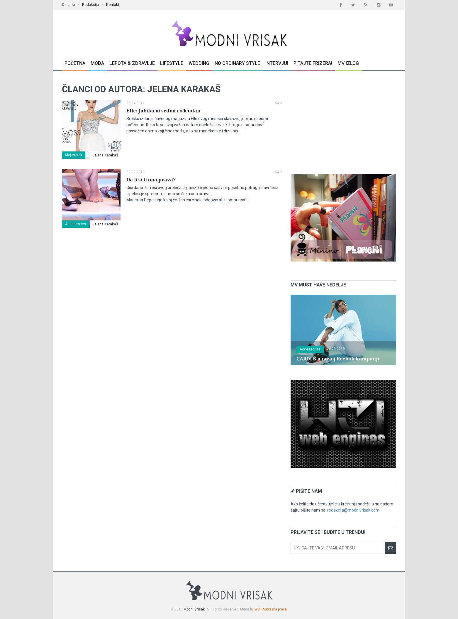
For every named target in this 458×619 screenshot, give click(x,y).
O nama (68, 4)
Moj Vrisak (73, 155)
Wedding (199, 63)
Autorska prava (274, 609)
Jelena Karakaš (105, 155)
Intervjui (276, 63)
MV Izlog (348, 63)
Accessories (75, 224)
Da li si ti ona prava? (151, 180)
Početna (75, 63)
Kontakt (112, 4)
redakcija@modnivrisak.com (353, 510)
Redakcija (90, 4)
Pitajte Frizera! (313, 63)
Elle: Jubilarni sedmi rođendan (163, 111)
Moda (97, 63)
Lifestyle (171, 63)
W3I (258, 609)
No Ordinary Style (237, 63)
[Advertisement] (343, 122)
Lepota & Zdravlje (132, 63)
